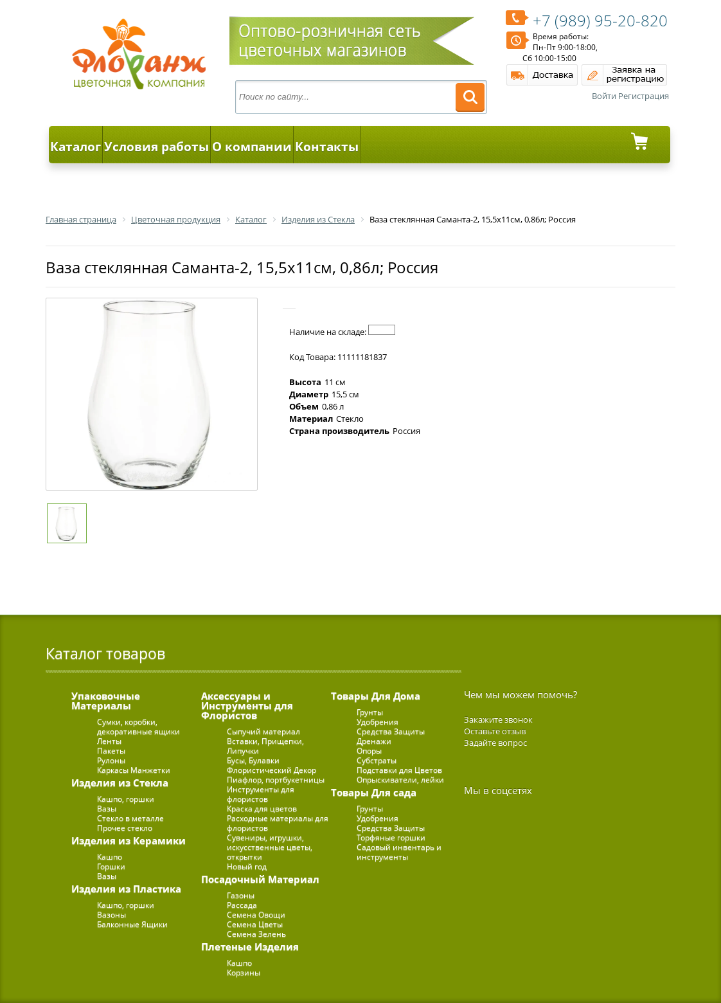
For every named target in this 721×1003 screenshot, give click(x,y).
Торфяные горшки (391, 837)
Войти (604, 96)
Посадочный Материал (260, 878)
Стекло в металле (130, 818)
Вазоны (111, 914)
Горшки (111, 866)
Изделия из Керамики (128, 840)
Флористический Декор (271, 770)
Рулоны (111, 760)
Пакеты (111, 750)
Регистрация (643, 96)
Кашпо (109, 857)
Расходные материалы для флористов (277, 823)
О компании (252, 146)
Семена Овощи (256, 914)
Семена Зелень (256, 934)
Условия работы (156, 146)
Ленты (109, 741)
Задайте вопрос (495, 742)
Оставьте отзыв (495, 731)
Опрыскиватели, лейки (400, 779)
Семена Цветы (255, 924)
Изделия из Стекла (119, 782)
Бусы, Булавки (253, 760)
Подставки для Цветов (399, 770)
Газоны (240, 895)
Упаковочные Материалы (105, 700)
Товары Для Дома (375, 695)
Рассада (242, 905)
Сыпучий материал (263, 731)
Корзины (243, 972)
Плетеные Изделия (250, 946)
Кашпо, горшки (125, 799)
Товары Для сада (373, 792)
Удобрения (377, 722)
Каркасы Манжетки (133, 770)
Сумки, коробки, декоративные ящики (138, 726)
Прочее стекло (124, 828)
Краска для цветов (262, 808)
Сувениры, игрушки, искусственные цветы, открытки (269, 847)
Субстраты (376, 760)
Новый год (247, 866)
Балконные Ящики (132, 924)
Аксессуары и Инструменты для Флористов (247, 705)
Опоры (369, 750)
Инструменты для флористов (260, 794)
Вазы (106, 808)
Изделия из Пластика (126, 888)
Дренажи (374, 741)
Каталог (75, 146)
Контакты (327, 146)
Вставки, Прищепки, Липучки (265, 745)
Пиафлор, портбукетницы (276, 779)
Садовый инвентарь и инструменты (399, 852)
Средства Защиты (391, 731)
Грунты (370, 712)
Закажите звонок (498, 719)
